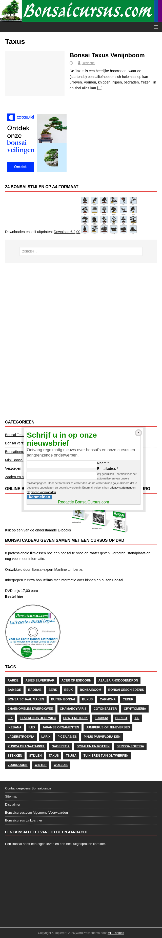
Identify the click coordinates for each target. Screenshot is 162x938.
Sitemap (11, 796)
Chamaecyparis (73, 708)
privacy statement (121, 487)
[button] (155, 26)
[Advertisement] (81, 303)
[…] (100, 88)
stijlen (35, 755)
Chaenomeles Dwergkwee (30, 708)
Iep (136, 718)
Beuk (68, 690)
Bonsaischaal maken (26, 699)
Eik (10, 718)
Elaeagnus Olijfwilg (38, 718)
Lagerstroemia (21, 736)
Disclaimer (13, 804)
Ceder (128, 699)
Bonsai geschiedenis (126, 690)
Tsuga (71, 755)
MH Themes (116, 933)
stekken (15, 755)
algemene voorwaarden (41, 492)
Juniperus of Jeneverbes (108, 727)
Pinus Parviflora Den (102, 736)
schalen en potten (93, 746)
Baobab (35, 690)
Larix (45, 736)
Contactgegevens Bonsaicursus (28, 788)
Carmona (108, 699)
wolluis (61, 765)
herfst (121, 718)
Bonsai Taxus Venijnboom (107, 55)
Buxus (87, 699)
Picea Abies (67, 736)
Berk (53, 690)
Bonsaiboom (90, 690)
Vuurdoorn (18, 765)
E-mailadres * (107, 469)
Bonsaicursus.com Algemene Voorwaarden (36, 812)
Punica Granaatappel (26, 746)
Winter (41, 765)
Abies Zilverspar (40, 680)
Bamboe (14, 690)
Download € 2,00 (67, 232)
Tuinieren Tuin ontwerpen (106, 755)
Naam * (103, 463)
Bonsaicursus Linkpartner (23, 820)
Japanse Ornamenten (60, 727)
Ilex (32, 727)
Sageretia (61, 746)
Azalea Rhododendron (118, 680)
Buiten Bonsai (63, 699)
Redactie (88, 63)
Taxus (54, 755)
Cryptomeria (135, 708)
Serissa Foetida (130, 746)
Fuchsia (101, 718)
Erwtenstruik (75, 718)
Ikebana (15, 727)
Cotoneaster (105, 708)
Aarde (13, 680)
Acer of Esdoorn (76, 680)
